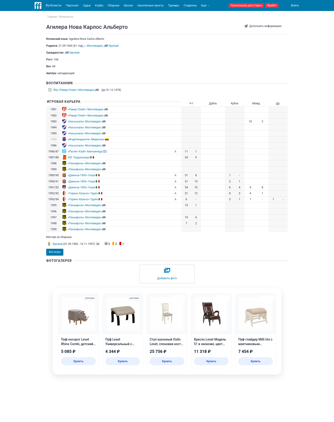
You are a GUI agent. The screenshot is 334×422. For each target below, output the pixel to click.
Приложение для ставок (246, 5)
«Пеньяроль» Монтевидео (84, 163)
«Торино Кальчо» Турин (83, 193)
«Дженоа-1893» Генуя (81, 175)
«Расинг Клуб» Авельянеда (85, 151)
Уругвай (57, 244)
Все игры (55, 252)
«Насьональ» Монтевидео (84, 121)
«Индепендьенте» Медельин (86, 139)
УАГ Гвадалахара (79, 157)
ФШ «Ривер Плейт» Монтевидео (73, 90)
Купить (78, 361)
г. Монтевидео (93, 45)
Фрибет (272, 5)
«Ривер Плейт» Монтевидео (85, 109)
